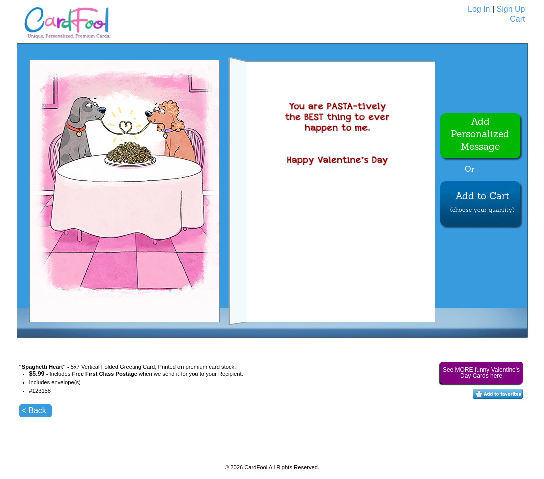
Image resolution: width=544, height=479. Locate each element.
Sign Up (511, 9)
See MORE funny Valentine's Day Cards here (481, 372)
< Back (34, 410)
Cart (517, 19)
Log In (479, 9)
